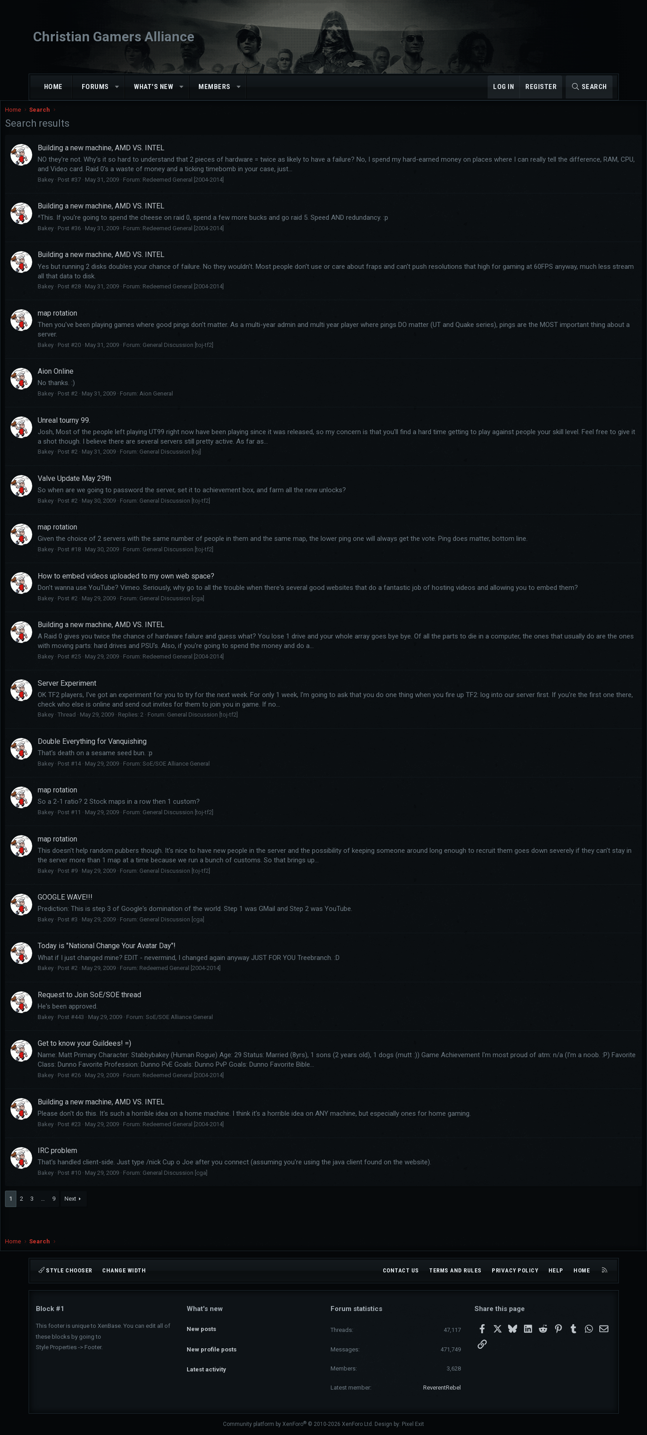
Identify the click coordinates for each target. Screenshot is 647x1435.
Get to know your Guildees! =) (115, 1062)
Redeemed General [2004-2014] (214, 188)
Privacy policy (515, 1270)
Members (214, 87)
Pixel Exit (413, 1424)
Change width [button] (124, 1270)
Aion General (187, 402)
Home (53, 87)
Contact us (401, 1270)
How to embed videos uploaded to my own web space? (157, 585)
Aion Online (86, 380)
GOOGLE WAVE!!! (96, 915)
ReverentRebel (442, 1387)
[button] (117, 87)
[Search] (589, 87)
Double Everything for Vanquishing (123, 760)
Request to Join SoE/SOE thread (120, 1013)
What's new (153, 87)
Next (101, 1217)
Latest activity (206, 1357)
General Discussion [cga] (202, 617)
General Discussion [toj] (201, 460)
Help (555, 1270)
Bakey (76, 188)
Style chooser (65, 1270)
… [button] (74, 1217)
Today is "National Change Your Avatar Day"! (138, 964)
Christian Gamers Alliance (113, 37)
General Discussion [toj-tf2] (208, 354)
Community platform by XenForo (298, 1424)
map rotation (88, 322)
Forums (95, 87)
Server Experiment (98, 702)
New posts (201, 1324)
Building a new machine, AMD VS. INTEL (132, 157)
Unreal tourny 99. (95, 429)
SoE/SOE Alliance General (207, 782)
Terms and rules (455, 1270)
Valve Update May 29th (105, 487)
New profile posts (212, 1341)
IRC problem (88, 1169)
